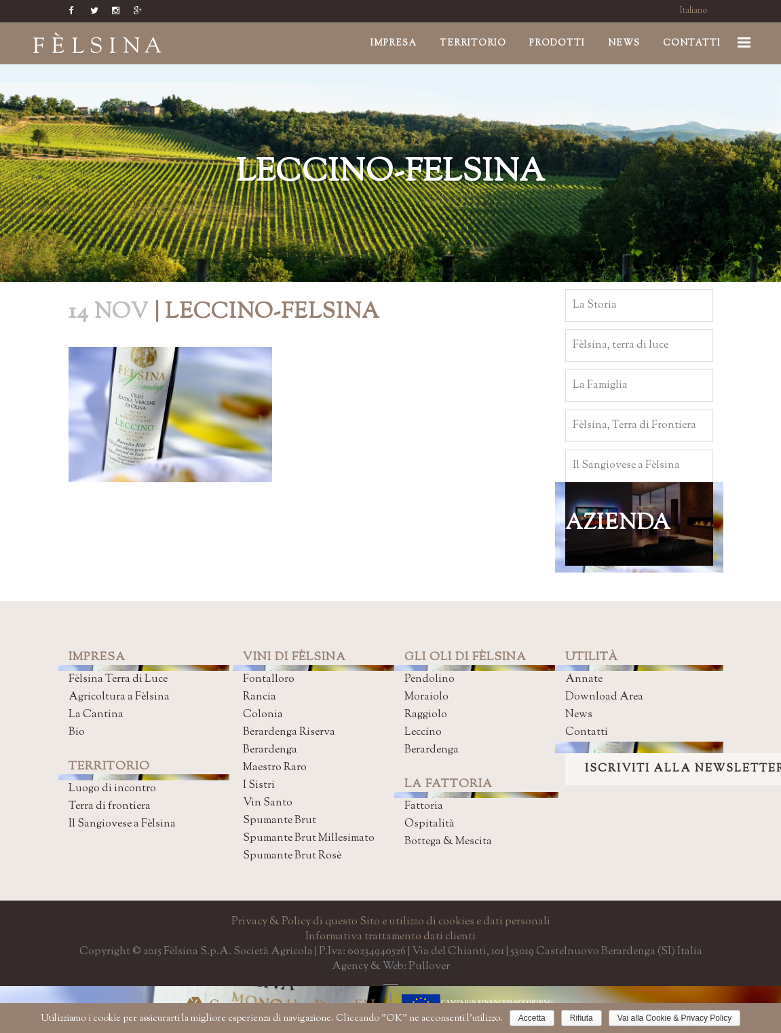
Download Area (604, 697)
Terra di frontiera (110, 806)
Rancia (259, 697)
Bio (77, 732)
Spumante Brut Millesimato (309, 838)
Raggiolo (425, 715)
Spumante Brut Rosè (292, 856)
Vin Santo (267, 803)
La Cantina (96, 715)
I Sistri (259, 785)
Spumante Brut (279, 821)
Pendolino (429, 679)
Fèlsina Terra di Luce (118, 679)
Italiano (694, 11)
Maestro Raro (275, 768)
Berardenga (270, 750)
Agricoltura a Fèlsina (119, 697)
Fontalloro (268, 679)
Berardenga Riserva (289, 732)
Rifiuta (581, 1018)
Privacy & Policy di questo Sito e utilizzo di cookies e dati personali (390, 922)
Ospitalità (429, 824)
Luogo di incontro (112, 789)
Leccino (423, 732)
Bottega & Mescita (448, 842)
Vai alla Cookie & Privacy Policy (674, 1018)
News (578, 715)
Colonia (263, 715)
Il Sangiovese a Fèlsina (122, 824)
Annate (584, 679)
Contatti (586, 732)
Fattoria (423, 806)
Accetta (532, 1018)
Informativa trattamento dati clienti (390, 937)
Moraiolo (426, 697)
